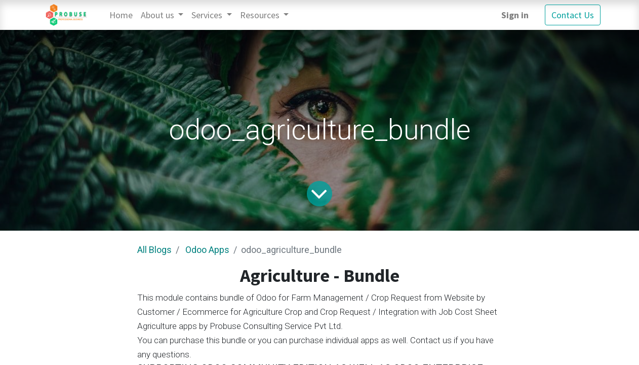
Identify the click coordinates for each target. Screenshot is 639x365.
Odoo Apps (207, 249)
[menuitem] (121, 15)
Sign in (515, 15)
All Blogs (154, 249)
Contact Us (572, 15)
